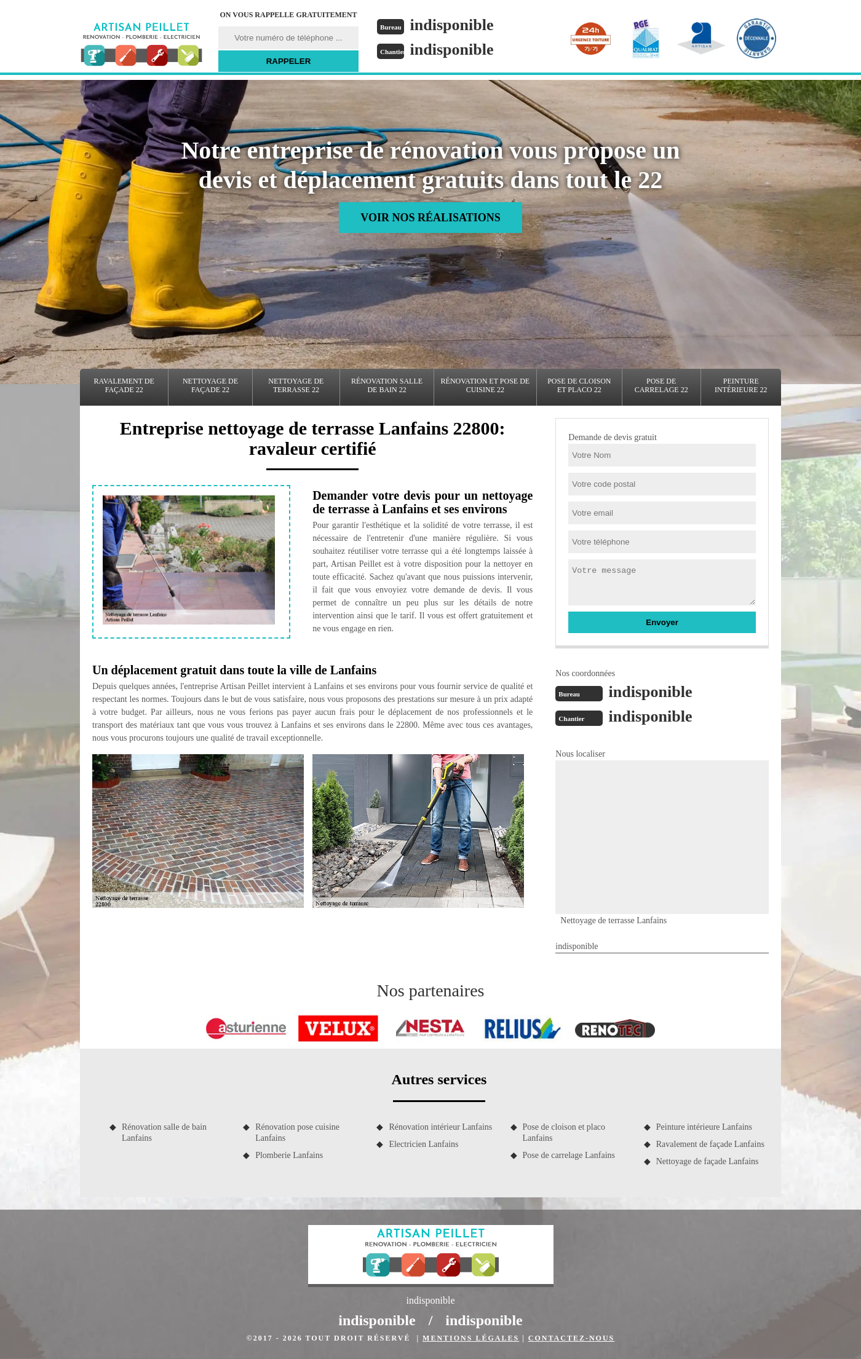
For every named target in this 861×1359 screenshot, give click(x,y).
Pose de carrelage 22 (661, 385)
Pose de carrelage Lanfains (569, 1155)
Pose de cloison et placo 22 (579, 385)
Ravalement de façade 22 (124, 385)
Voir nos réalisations (430, 217)
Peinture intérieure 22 (741, 385)
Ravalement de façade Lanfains (710, 1144)
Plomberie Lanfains (289, 1155)
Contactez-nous (571, 1338)
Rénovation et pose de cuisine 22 (485, 385)
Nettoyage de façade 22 (210, 385)
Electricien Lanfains (423, 1144)
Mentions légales (471, 1338)
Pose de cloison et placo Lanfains (564, 1132)
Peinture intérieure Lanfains (704, 1127)
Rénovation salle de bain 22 (387, 385)
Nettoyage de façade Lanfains (707, 1161)
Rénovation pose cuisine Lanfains (297, 1132)
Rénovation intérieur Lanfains (440, 1127)
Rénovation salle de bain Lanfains (164, 1132)
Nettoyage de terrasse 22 (295, 385)
